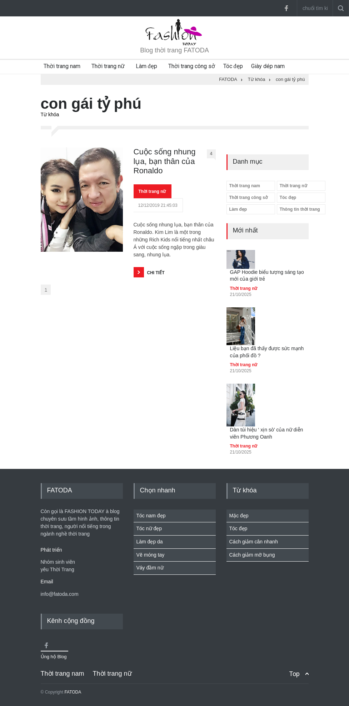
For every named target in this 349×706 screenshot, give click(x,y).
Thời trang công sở (191, 66)
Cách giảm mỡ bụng (252, 555)
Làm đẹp (146, 66)
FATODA (72, 692)
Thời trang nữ (108, 66)
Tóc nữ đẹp (149, 528)
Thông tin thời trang (300, 209)
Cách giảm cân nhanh (253, 541)
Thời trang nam (62, 66)
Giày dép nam (268, 66)
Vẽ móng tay (150, 555)
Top (294, 673)
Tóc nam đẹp (151, 515)
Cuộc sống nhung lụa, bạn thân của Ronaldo (165, 161)
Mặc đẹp (239, 515)
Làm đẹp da (149, 541)
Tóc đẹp (233, 66)
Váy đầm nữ (150, 568)
